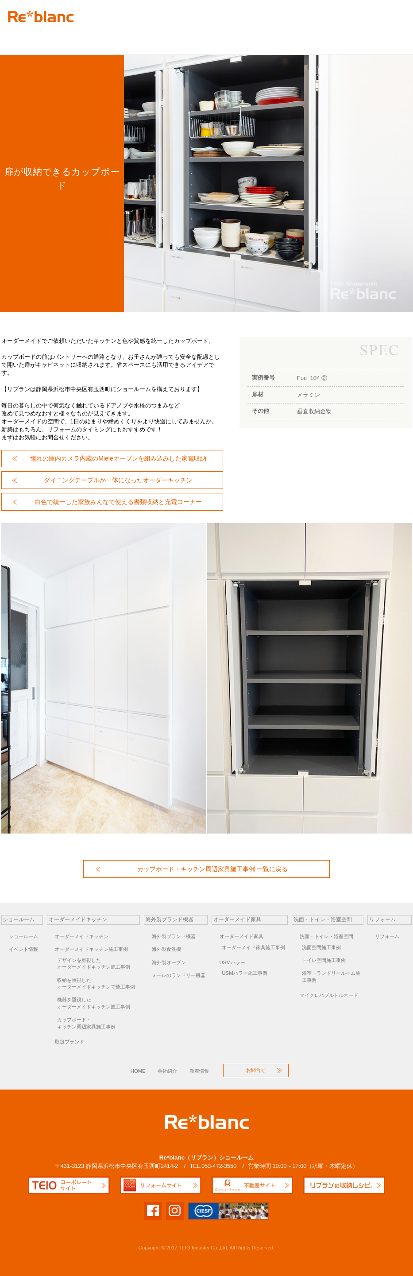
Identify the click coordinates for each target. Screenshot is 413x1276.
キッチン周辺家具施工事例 (98, 1022)
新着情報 (199, 1071)
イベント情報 (23, 949)
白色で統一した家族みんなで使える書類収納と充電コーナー (118, 501)
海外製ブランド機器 (129, 38)
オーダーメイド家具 (241, 936)
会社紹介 (167, 1071)
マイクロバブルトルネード (329, 995)
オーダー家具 (193, 38)
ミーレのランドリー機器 (178, 975)
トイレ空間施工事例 (324, 960)
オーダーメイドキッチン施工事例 (91, 949)
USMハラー (232, 962)
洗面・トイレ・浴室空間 (326, 936)
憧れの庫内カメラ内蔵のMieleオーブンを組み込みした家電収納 (118, 458)
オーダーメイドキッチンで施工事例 (98, 983)
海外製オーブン (169, 962)
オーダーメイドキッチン (81, 936)
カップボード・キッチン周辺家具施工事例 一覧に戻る (212, 869)
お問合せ (388, 38)
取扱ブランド (69, 1041)
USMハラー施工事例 (244, 973)
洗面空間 (242, 38)
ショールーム (23, 936)
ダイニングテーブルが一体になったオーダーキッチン (118, 480)
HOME (138, 1071)
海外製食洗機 (166, 949)
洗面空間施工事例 (321, 947)
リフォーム (288, 38)
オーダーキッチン (60, 38)
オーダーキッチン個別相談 (339, 38)
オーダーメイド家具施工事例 (253, 947)
